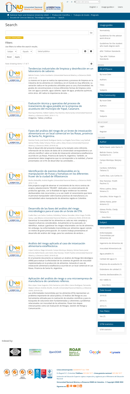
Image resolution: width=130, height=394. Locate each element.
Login (102, 126)
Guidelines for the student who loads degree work (111, 44)
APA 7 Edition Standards (110, 51)
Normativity (105, 30)
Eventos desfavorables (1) (110, 274)
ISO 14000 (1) (105, 280)
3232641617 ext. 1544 (81, 370)
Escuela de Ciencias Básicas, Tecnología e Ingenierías (32, 17)
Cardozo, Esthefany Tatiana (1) (108, 169)
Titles (102, 85)
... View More (105, 217)
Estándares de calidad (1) (110, 269)
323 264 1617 (88, 373)
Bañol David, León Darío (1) (111, 147)
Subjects (103, 90)
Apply (17, 57)
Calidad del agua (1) (108, 259)
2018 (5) (103, 295)
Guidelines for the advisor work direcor (111, 36)
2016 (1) (103, 306)
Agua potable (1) (107, 253)
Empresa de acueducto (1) (111, 264)
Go (91, 32)
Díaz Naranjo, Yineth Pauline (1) (108, 182)
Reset (9, 57)
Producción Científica (61, 15)
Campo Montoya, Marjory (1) (110, 161)
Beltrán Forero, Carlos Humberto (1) (109, 153)
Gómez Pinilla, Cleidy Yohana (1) (109, 210)
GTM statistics (106, 329)
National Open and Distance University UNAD (29, 15)
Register (103, 131)
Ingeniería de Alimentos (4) (111, 243)
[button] (94, 7)
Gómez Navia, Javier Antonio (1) (108, 202)
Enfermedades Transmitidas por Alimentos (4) (107, 235)
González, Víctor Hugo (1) (110, 196)
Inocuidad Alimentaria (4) (110, 248)
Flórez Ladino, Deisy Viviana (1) (108, 189)
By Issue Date (105, 74)
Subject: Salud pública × (14, 37)
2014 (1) (103, 300)
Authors (103, 79)
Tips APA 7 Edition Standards (107, 57)
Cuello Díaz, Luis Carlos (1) (111, 175)
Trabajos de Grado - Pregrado (86, 15)
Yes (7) (102, 316)
